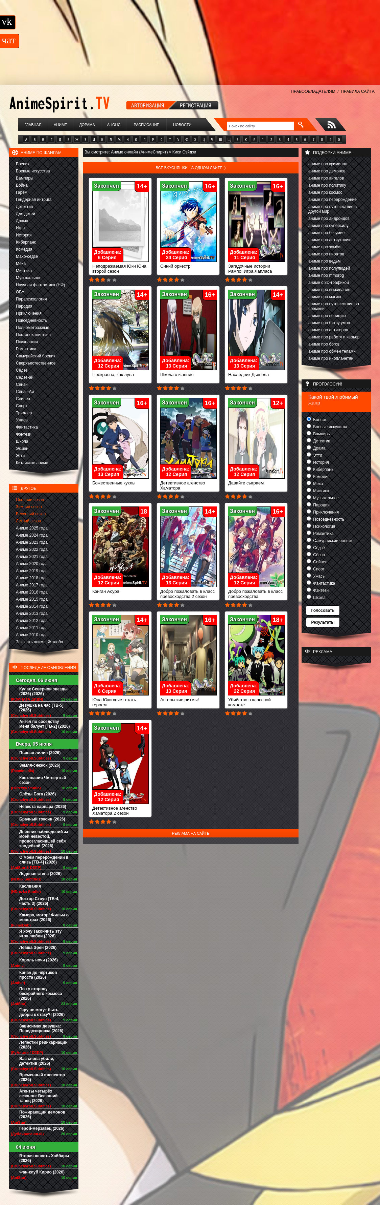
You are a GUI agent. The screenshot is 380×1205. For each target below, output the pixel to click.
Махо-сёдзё (27, 256)
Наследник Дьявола (256, 372)
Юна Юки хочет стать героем (120, 700)
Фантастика (27, 427)
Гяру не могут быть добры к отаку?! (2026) (42, 1012)
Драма (22, 221)
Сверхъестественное (35, 363)
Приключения (29, 313)
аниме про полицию (327, 315)
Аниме (60, 125)
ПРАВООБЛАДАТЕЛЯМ (313, 91)
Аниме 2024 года (32, 535)
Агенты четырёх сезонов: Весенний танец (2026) (38, 1096)
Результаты (322, 622)
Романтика (26, 349)
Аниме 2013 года (32, 613)
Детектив (24, 206)
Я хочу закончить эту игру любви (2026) (40, 933)
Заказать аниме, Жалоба (39, 642)
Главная (32, 125)
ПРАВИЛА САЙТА (358, 91)
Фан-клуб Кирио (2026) (42, 1172)
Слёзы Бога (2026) (37, 794)
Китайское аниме (32, 462)
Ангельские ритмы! (188, 697)
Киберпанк (26, 242)
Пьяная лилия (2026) (40, 752)
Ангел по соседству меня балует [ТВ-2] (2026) (44, 724)
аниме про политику (327, 185)
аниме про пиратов (326, 254)
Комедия (24, 249)
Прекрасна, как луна (120, 372)
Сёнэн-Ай (25, 391)
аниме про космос (325, 192)
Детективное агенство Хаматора (188, 483)
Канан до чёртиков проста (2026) (38, 975)
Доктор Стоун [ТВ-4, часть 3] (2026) (39, 901)
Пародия (24, 306)
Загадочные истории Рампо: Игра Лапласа (256, 266)
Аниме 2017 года (32, 585)
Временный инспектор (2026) (42, 1077)
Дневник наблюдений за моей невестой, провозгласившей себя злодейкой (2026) (43, 838)
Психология (27, 341)
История (24, 235)
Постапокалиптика (33, 334)
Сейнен (23, 398)
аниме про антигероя (328, 330)
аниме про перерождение (332, 199)
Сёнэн (22, 384)
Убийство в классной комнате (256, 700)
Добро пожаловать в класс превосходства (256, 592)
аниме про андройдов (329, 218)
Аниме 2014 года (32, 606)
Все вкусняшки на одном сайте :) (190, 168)
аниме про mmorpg (326, 275)
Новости (182, 125)
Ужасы (22, 420)
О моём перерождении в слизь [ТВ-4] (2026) (44, 860)
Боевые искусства (33, 171)
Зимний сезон (29, 506)
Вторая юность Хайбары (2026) (44, 1158)
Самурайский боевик (35, 356)
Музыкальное (29, 277)
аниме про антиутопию (329, 239)
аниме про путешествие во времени (333, 306)
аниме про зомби (324, 247)
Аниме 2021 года (32, 556)
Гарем (21, 192)
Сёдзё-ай (24, 377)
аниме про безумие (326, 232)
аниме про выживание (329, 289)
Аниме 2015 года (32, 599)
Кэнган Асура (120, 589)
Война (22, 185)
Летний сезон (28, 521)
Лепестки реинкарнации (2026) (43, 1045)
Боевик (22, 164)
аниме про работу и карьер (334, 337)
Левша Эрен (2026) (37, 947)
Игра (20, 228)
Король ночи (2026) (38, 960)
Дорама (87, 125)
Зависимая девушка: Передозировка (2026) (41, 1028)
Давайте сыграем (256, 480)
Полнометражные (32, 327)
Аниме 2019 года (32, 570)
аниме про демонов (327, 171)
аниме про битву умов (329, 322)
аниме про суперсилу (328, 225)
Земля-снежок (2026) (40, 765)
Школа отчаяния (188, 372)
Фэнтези (23, 434)
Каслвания (30, 886)
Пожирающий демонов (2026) (42, 1114)
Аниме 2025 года (32, 528)
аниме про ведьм (324, 261)
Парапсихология (31, 299)
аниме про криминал (327, 164)
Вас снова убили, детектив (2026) (36, 1061)
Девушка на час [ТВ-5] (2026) (41, 707)
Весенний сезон (31, 514)
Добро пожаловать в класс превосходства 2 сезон (188, 592)
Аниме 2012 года (32, 620)
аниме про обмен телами (332, 351)
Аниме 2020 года (32, 563)
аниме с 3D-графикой (328, 282)
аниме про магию (324, 296)
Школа (22, 441)
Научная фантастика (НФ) (40, 285)
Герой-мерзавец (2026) (41, 1128)
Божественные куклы (120, 480)
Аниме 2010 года (32, 634)
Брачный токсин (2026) (42, 819)
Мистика (24, 270)
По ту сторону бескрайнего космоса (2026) (40, 993)
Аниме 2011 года (32, 627)
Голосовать (322, 610)
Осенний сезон (30, 499)
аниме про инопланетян (330, 358)
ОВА (20, 292)
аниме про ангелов (326, 178)
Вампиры (24, 178)
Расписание (147, 125)
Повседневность (31, 320)
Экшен (22, 448)
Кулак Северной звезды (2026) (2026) (43, 691)
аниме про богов (323, 344)
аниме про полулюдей (329, 268)
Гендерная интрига (33, 199)
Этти (20, 455)
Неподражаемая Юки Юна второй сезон (120, 266)
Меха (21, 263)
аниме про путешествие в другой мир (332, 209)
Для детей (25, 213)
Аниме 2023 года (32, 542)
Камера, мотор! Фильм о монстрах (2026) (44, 917)
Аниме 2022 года (32, 549)
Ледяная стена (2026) (40, 873)
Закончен (106, 186)
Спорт (21, 405)
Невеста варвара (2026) (42, 806)
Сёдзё (22, 370)
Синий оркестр (188, 264)
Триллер (24, 413)
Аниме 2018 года (32, 578)
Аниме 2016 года (32, 592)
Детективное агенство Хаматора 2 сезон (120, 809)
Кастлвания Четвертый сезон (42, 780)
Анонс (114, 125)
